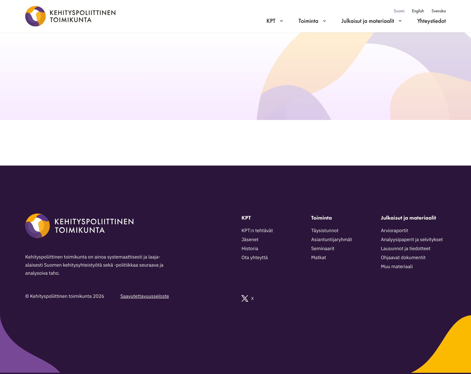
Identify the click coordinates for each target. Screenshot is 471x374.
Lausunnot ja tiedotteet (405, 249)
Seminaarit (322, 249)
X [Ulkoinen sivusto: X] (248, 298)
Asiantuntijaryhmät (331, 240)
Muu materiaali (397, 267)
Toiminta (308, 21)
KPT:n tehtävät (257, 231)
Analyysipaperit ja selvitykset (412, 240)
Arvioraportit (394, 231)
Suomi (399, 11)
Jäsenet (250, 240)
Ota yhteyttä (255, 258)
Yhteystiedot (431, 21)
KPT (270, 21)
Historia (250, 249)
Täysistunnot (325, 231)
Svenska (438, 11)
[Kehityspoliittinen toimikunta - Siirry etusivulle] (70, 16)
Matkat (318, 258)
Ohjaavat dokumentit (403, 258)
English (418, 11)
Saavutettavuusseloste (144, 296)
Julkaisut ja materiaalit (368, 21)
